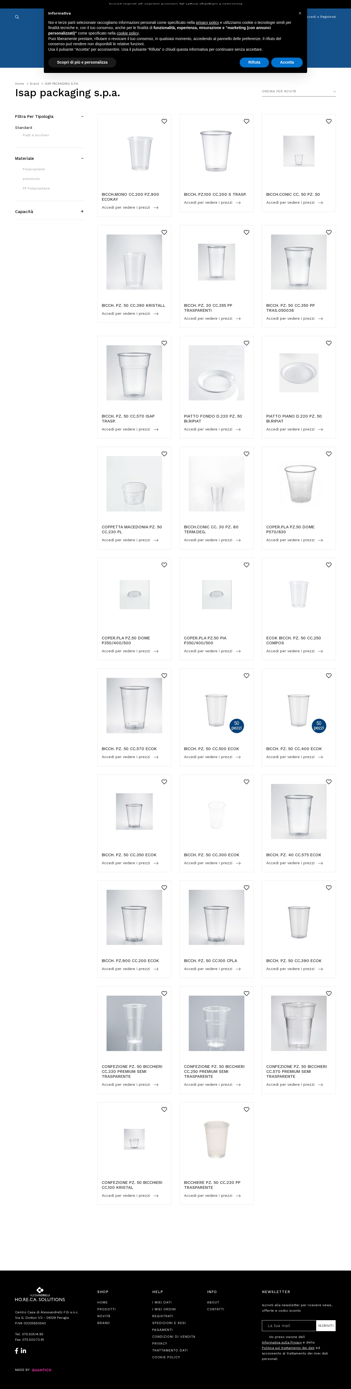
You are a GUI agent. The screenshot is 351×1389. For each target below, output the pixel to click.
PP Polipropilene (36, 188)
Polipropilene (34, 169)
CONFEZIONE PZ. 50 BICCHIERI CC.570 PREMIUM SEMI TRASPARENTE (296, 1071)
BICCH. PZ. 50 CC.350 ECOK (129, 854)
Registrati (162, 1316)
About (213, 1302)
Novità (104, 1316)
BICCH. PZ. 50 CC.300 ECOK (211, 854)
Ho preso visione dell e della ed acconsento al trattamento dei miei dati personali (295, 1348)
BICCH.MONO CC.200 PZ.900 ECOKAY (130, 197)
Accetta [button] (287, 62)
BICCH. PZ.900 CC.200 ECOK (130, 960)
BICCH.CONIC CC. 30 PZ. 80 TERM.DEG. (211, 529)
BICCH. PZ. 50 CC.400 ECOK (294, 748)
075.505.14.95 (32, 1334)
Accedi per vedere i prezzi (126, 207)
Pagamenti (162, 1330)
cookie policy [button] (128, 33)
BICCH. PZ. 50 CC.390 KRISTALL (133, 305)
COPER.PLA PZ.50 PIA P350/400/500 (205, 640)
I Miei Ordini (164, 1309)
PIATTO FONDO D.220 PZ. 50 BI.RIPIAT (213, 419)
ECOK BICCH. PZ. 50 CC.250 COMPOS (293, 640)
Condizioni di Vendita (174, 1337)
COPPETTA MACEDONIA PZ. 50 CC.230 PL (132, 529)
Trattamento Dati (170, 1350)
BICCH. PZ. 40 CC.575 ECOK (293, 854)
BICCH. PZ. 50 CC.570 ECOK (129, 748)
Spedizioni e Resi (169, 1323)
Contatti (215, 1309)
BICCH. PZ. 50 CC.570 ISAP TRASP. (128, 419)
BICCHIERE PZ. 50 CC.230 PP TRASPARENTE (212, 1185)
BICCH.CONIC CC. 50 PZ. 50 (293, 194)
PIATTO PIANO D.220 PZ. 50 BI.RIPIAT (294, 419)
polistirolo (31, 179)
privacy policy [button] (207, 22)
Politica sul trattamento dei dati (288, 1348)
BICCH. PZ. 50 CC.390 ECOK (294, 960)
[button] (300, 13)
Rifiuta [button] (254, 62)
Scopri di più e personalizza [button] (82, 62)
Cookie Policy (166, 1357)
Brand (103, 1323)
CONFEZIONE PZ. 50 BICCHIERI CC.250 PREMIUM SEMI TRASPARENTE (214, 1071)
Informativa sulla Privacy (282, 1342)
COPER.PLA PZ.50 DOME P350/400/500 (126, 640)
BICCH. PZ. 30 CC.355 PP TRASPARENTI (208, 308)
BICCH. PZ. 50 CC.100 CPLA (210, 960)
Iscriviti (326, 1326)
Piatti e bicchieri (36, 135)
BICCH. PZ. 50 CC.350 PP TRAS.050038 (290, 308)
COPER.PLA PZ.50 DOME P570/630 (290, 529)
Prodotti (106, 1309)
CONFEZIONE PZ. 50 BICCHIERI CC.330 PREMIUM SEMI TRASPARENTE (132, 1071)
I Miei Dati (162, 1302)
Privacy (159, 1343)
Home (102, 1302)
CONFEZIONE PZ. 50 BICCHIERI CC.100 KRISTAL (132, 1185)
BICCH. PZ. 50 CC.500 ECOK (211, 748)
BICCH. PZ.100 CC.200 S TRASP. (215, 194)
